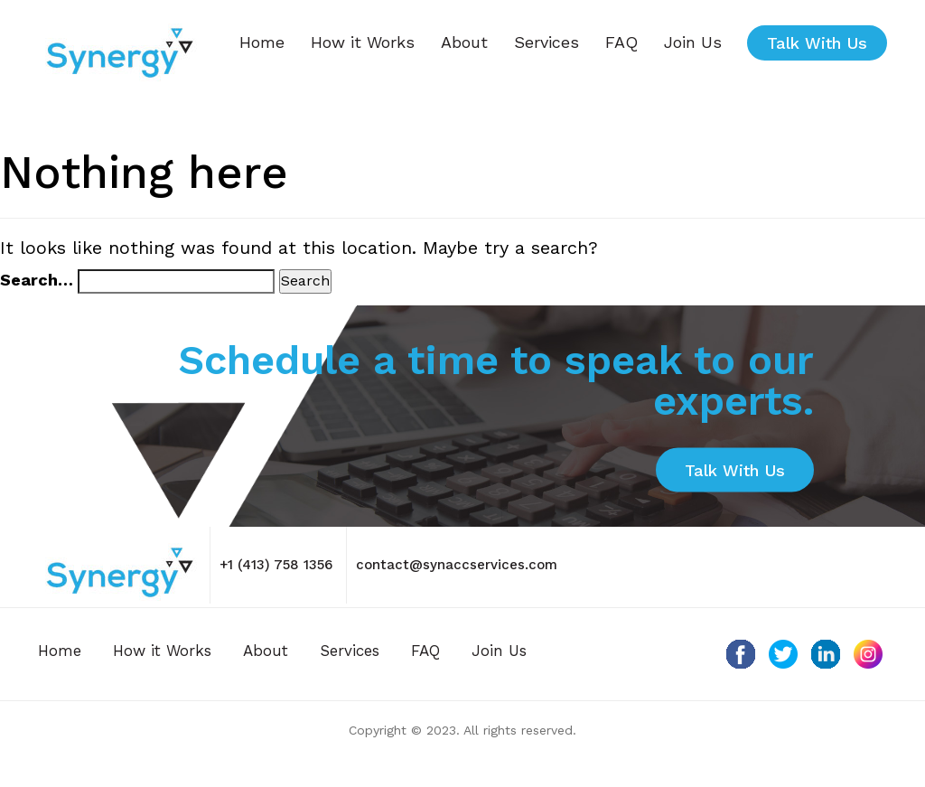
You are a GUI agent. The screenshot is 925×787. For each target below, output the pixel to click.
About (464, 42)
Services (546, 42)
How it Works (363, 42)
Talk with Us (817, 42)
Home (262, 42)
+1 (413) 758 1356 (276, 565)
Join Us (693, 42)
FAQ (621, 42)
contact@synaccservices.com (456, 565)
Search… (36, 279)
